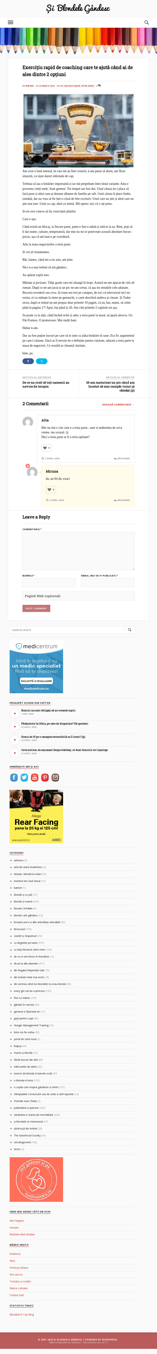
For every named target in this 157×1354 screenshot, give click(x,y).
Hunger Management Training (31, 1030)
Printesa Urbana (19, 1272)
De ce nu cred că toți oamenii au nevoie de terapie (45, 384)
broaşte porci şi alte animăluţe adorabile (37, 927)
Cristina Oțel (17, 1300)
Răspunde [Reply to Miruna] (123, 500)
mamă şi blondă (23, 1058)
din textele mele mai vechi (29, 982)
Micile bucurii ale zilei (26, 1065)
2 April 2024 (53, 458)
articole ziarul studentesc (28, 872)
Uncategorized (22, 1147)
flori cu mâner (22, 1003)
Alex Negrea (17, 1225)
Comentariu (32, 529)
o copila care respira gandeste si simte (36, 1092)
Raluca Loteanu (19, 1293)
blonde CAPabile (23, 913)
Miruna (30, 86)
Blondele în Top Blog (22, 1319)
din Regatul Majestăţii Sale (29, 975)
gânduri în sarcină (24, 1009)
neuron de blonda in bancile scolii (33, 1078)
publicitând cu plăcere (26, 1113)
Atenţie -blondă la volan (27, 879)
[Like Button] (45, 448)
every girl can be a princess (29, 996)
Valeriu (76, 1348)
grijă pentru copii (23, 1023)
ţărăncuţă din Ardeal (25, 1133)
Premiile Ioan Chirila (25, 1106)
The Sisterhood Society (27, 1140)
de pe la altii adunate (26, 968)
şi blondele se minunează (28, 1126)
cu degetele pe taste (25, 948)
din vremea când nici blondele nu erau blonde (40, 989)
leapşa (17, 1051)
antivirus (19, 865)
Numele (28, 582)
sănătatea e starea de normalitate (33, 1120)
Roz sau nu (16, 1279)
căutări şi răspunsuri (25, 941)
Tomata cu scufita (20, 1286)
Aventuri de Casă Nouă (27, 886)
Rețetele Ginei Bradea (22, 1239)
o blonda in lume (23, 1085)
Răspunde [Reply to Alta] (123, 458)
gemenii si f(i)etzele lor (27, 1016)
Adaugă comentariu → (118, 404)
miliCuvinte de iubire (25, 1071)
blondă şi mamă (23, 906)
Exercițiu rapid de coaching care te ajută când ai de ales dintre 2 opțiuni (73, 71)
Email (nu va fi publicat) (99, 582)
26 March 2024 (47, 86)
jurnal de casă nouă (25, 1044)
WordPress (109, 1344)
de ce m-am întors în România (31, 961)
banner (18, 893)
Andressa (15, 1259)
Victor (17, 1154)
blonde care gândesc (26, 920)
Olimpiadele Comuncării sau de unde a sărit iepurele (44, 1099)
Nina (12, 1266)
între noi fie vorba (24, 1037)
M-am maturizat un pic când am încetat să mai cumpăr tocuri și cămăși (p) (110, 386)
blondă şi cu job (23, 900)
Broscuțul (19, 934)
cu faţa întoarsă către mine (78, 86)
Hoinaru (14, 1232)
